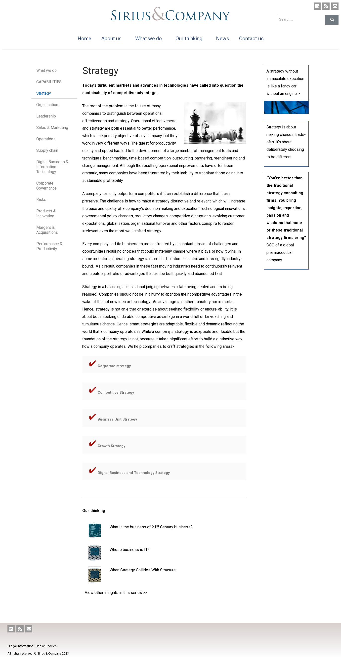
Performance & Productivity (49, 246)
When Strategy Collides (130, 570)
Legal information (21, 646)
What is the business (128, 527)
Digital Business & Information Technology (52, 166)
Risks (41, 199)
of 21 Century (160, 527)
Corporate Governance (46, 186)
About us (113, 38)
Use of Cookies (46, 646)
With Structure (163, 570)
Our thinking (190, 38)
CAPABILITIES (49, 81)
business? (183, 527)
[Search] (332, 20)
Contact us (251, 38)
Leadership (46, 116)
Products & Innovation (46, 213)
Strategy (43, 93)
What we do (150, 38)
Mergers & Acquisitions (47, 230)
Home (84, 38)
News (222, 38)
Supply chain (47, 150)
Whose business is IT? (130, 549)
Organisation (47, 104)
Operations (45, 139)
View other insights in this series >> (116, 592)
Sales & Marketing (52, 127)
